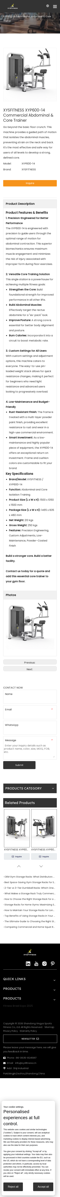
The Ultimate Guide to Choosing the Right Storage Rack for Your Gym (30, 921)
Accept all (43, 1186)
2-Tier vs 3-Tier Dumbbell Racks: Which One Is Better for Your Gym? (30, 887)
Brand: (7, 169)
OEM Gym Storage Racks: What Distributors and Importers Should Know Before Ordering (30, 876)
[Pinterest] (52, 963)
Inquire (30, 183)
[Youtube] (36, 963)
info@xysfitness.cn (25, 1063)
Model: (7, 163)
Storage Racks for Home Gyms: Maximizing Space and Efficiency (30, 904)
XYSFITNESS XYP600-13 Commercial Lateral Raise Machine (17, 849)
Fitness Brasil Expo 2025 (18, 1006)
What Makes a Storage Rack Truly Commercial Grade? (30, 893)
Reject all (13, 1186)
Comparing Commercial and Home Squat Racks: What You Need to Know (30, 927)
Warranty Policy (28, 1031)
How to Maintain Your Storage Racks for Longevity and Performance (30, 910)
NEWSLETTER (30, 1038)
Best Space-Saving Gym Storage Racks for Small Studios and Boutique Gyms (30, 882)
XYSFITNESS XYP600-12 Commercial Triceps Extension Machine (44, 849)
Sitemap (49, 1027)
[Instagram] (44, 963)
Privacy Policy (10, 1031)
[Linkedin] (28, 963)
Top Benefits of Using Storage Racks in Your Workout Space (30, 915)
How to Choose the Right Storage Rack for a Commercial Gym (30, 899)
